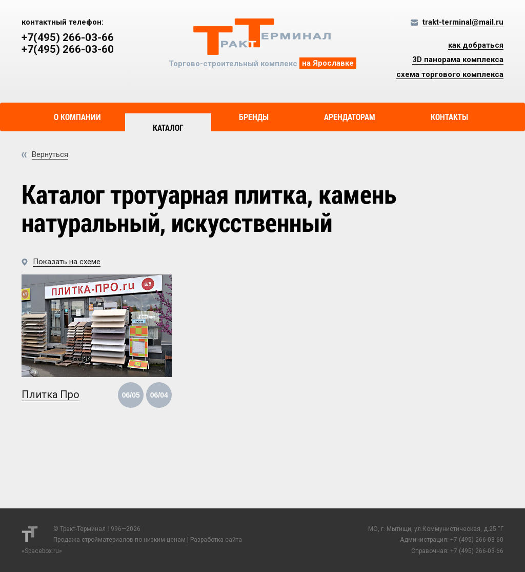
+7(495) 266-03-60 (68, 49)
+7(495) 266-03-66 (68, 38)
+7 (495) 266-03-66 (476, 551)
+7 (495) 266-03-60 (476, 539)
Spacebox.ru (42, 551)
